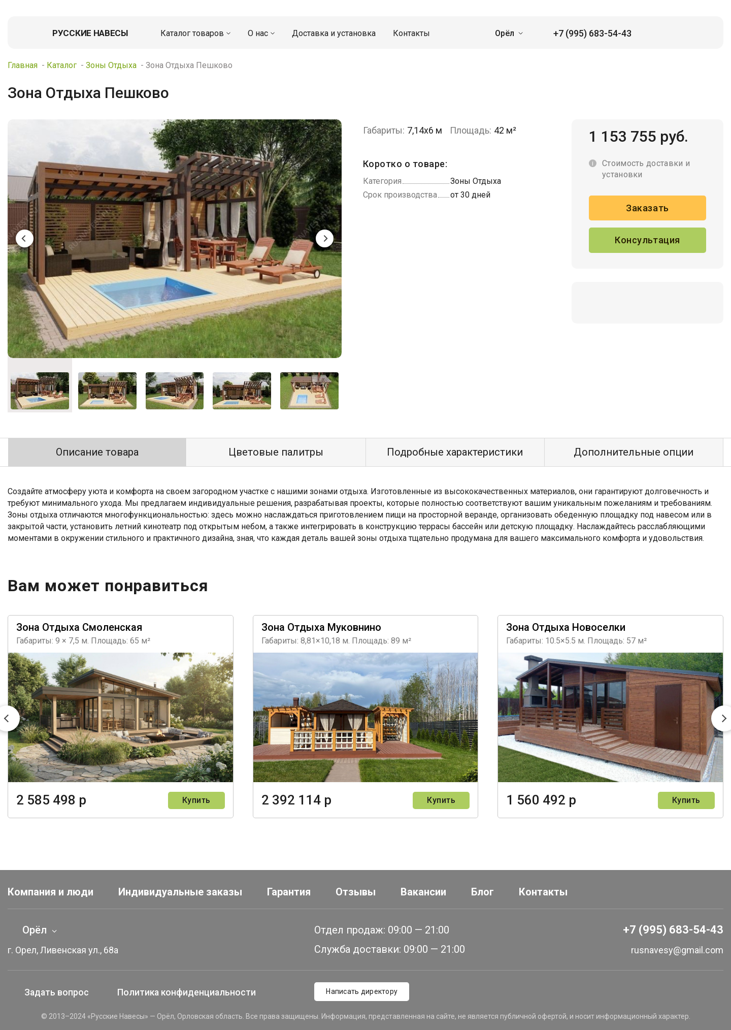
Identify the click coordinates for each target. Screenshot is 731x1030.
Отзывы (356, 892)
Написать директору (361, 991)
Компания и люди (50, 892)
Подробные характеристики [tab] (455, 452)
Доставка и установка (334, 33)
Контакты (411, 33)
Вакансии (423, 892)
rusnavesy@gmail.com (668, 950)
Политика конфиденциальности (189, 992)
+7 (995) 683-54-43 (585, 33)
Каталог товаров (192, 33)
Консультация (647, 240)
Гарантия (289, 892)
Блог (482, 892)
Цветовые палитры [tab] (275, 452)
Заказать (647, 208)
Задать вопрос (49, 992)
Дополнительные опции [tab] (633, 452)
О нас (258, 33)
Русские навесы (90, 33)
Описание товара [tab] (97, 452)
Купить (196, 800)
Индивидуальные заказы (180, 892)
